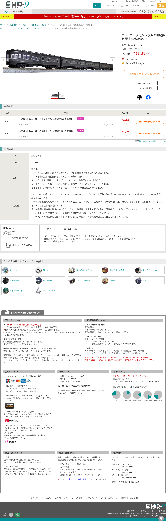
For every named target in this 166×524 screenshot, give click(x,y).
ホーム (2, 25)
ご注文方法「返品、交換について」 (81, 479)
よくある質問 (76, 498)
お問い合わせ (91, 498)
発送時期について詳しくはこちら (152, 141)
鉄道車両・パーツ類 (18, 25)
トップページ (32, 498)
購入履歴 (150, 5)
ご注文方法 (46, 498)
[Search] (65, 5)
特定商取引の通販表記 (130, 498)
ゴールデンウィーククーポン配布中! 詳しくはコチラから (83, 16)
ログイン (125, 5)
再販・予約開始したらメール (150, 122)
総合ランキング (61, 498)
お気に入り (137, 5)
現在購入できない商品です (144, 74)
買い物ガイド (113, 5)
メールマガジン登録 (109, 498)
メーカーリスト (16, 28)
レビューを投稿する (22, 245)
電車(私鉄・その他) (38, 25)
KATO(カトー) (33, 28)
